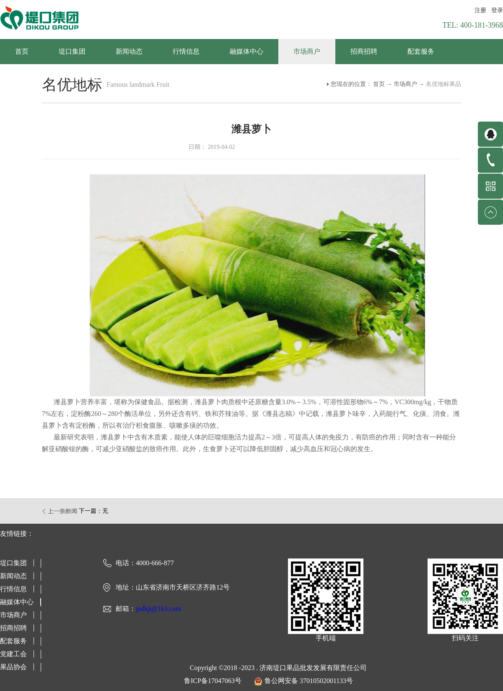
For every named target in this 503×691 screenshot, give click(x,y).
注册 (480, 10)
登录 (497, 10)
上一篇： (60, 511)
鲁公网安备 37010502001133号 (308, 680)
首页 (22, 51)
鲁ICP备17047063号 (212, 680)
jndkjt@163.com (158, 608)
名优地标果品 (443, 84)
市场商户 (405, 84)
